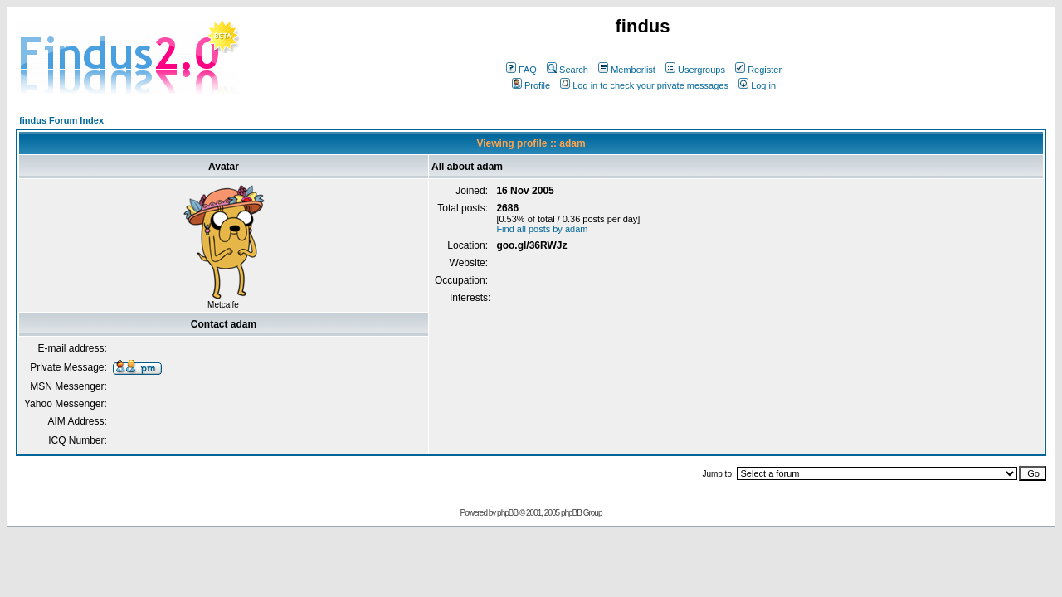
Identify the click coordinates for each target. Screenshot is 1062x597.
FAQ (521, 70)
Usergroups (695, 70)
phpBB (507, 512)
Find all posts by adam (541, 229)
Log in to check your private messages (644, 85)
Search (567, 70)
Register (758, 70)
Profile (531, 85)
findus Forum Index (61, 120)
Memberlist (626, 70)
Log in (757, 85)
